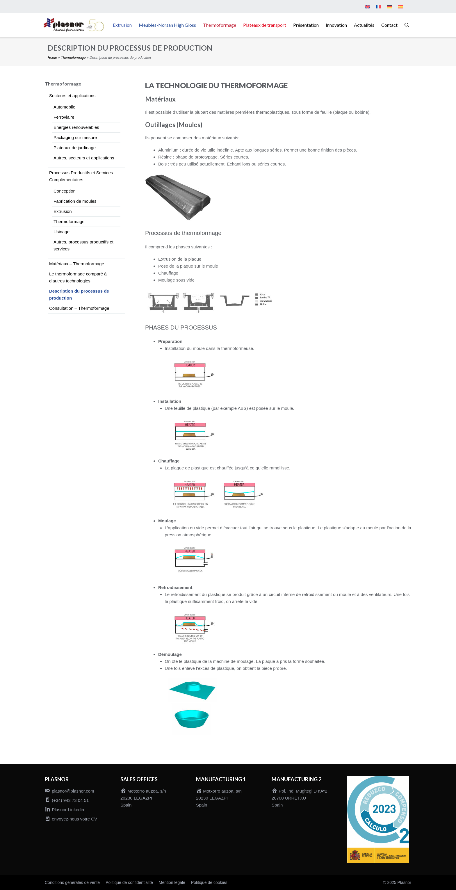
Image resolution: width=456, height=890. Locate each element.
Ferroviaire (64, 117)
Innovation (336, 25)
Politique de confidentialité (129, 882)
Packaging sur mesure (75, 137)
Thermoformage (219, 25)
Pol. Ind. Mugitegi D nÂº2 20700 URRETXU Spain (299, 797)
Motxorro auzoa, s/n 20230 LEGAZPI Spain (143, 797)
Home (52, 58)
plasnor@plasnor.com (73, 790)
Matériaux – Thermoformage (76, 263)
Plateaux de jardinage (75, 147)
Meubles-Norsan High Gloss (167, 25)
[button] (407, 25)
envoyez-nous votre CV (74, 818)
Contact (389, 25)
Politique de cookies (209, 882)
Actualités (364, 25)
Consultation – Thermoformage (79, 308)
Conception (65, 190)
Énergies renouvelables (76, 127)
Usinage (62, 231)
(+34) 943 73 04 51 (70, 800)
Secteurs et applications (72, 95)
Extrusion (122, 25)
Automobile (64, 106)
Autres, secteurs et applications (84, 157)
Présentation (306, 25)
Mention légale (172, 882)
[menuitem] (367, 6)
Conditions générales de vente (72, 882)
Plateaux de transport (264, 25)
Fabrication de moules (75, 201)
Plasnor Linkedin (68, 809)
